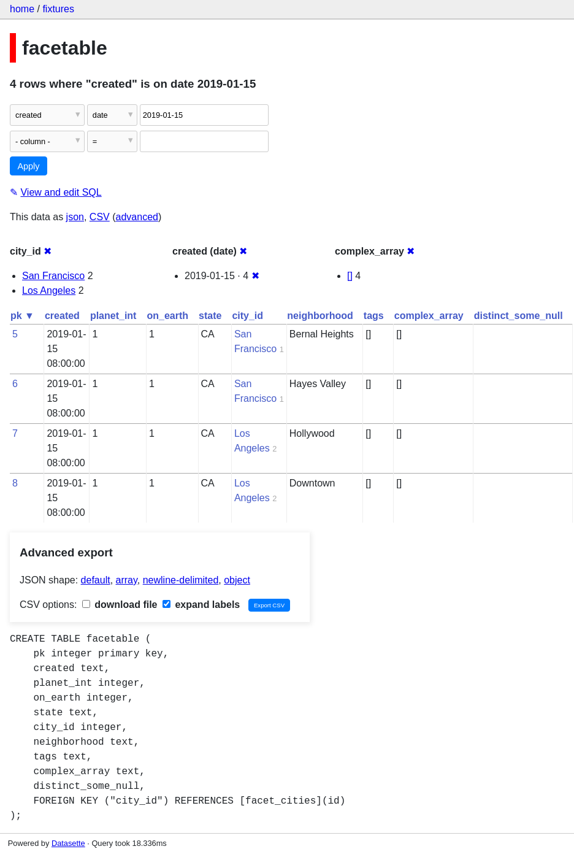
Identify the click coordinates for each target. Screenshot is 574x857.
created (62, 315)
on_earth (167, 315)
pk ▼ (22, 315)
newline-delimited (181, 580)
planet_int (113, 315)
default (95, 580)
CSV (100, 217)
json (75, 217)
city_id (247, 315)
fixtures (58, 9)
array (126, 580)
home (22, 9)
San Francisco (53, 276)
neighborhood (320, 315)
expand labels (201, 604)
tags (374, 315)
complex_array (429, 315)
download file (120, 604)
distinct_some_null (518, 315)
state (210, 315)
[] (350, 276)
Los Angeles (48, 290)
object (237, 580)
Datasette (68, 843)
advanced (137, 217)
